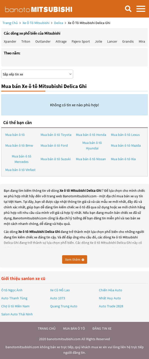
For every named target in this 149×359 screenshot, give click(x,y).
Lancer (112, 41)
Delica (59, 23)
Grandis (128, 41)
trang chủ (47, 328)
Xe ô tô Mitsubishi (36, 23)
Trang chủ (10, 23)
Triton (25, 41)
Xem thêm (74, 259)
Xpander (10, 41)
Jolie (98, 41)
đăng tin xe (101, 328)
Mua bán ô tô (15, 134)
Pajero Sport (81, 41)
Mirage (143, 41)
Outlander (43, 41)
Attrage (61, 41)
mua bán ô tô (74, 328)
